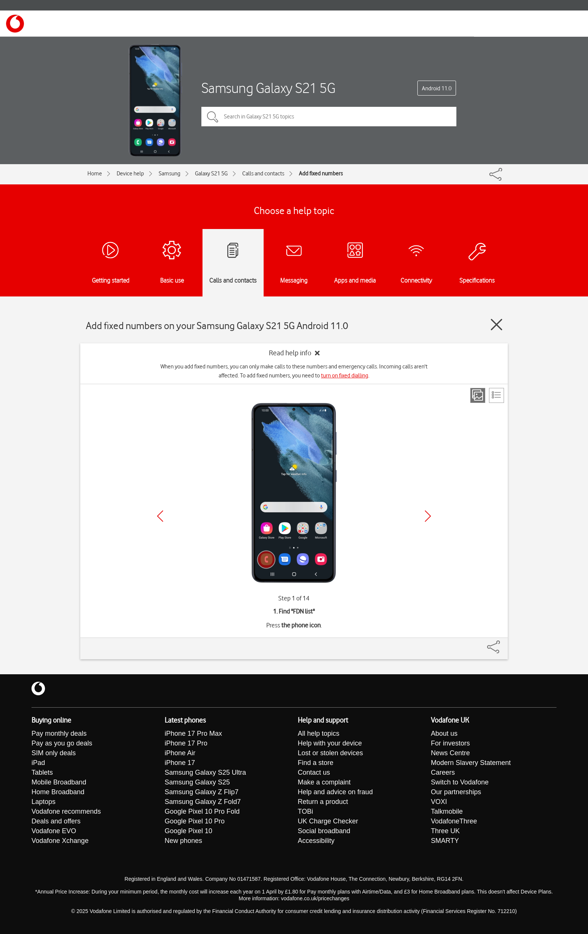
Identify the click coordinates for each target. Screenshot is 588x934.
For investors (450, 743)
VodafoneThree (454, 821)
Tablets (42, 772)
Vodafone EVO (54, 831)
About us (444, 733)
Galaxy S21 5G (211, 173)
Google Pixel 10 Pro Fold (202, 811)
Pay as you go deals (62, 743)
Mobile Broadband (59, 782)
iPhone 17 (180, 762)
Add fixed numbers (321, 173)
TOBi (305, 811)
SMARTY (445, 840)
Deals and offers (56, 821)
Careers (443, 772)
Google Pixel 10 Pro (195, 821)
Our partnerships (456, 792)
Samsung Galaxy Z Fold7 (203, 801)
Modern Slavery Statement (471, 762)
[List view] (496, 395)
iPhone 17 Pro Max (193, 733)
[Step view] (477, 395)
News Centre (450, 753)
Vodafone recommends (66, 811)
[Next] (428, 516)
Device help (130, 173)
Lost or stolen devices (330, 753)
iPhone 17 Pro (186, 743)
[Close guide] (496, 324)
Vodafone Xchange (60, 840)
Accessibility (316, 840)
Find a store (315, 762)
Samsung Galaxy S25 (197, 782)
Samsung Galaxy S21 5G (268, 87)
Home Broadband (58, 792)
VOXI (439, 801)
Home (94, 173)
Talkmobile (447, 811)
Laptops (44, 801)
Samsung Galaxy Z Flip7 (201, 792)
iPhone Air (180, 753)
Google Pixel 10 (188, 831)
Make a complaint (324, 782)
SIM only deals (54, 753)
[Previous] (160, 516)
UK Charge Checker (328, 821)
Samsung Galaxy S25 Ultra (205, 772)
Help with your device (330, 743)
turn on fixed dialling (344, 375)
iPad (38, 762)
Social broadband (324, 831)
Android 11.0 (437, 88)
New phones (183, 840)
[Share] (502, 643)
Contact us (314, 772)
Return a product (323, 801)
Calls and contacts (263, 173)
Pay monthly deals (59, 733)
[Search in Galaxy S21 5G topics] (328, 116)
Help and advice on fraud (335, 792)
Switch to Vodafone (460, 782)
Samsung (169, 173)
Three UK (445, 831)
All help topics (318, 733)
